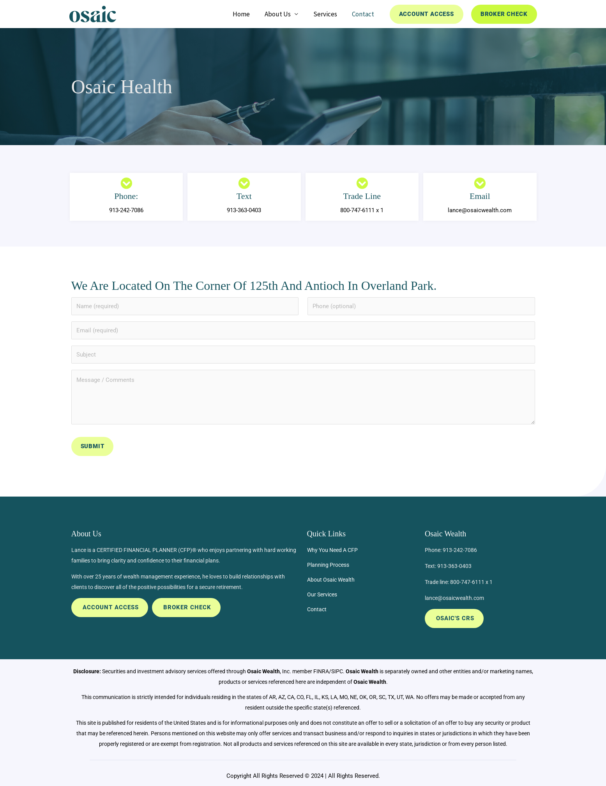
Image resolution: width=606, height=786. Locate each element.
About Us (282, 14)
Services (328, 14)
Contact (364, 14)
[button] (426, 14)
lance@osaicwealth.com (454, 596)
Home (247, 14)
